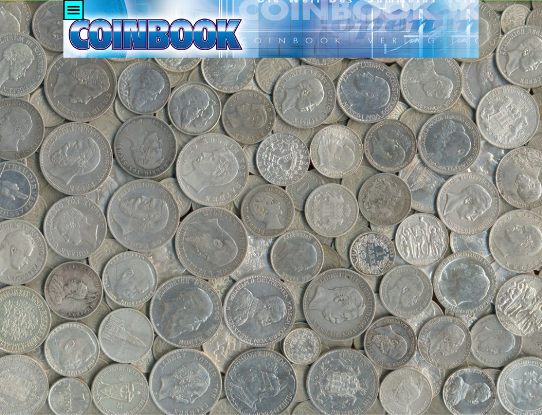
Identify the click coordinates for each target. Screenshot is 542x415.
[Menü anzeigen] (73, 10)
